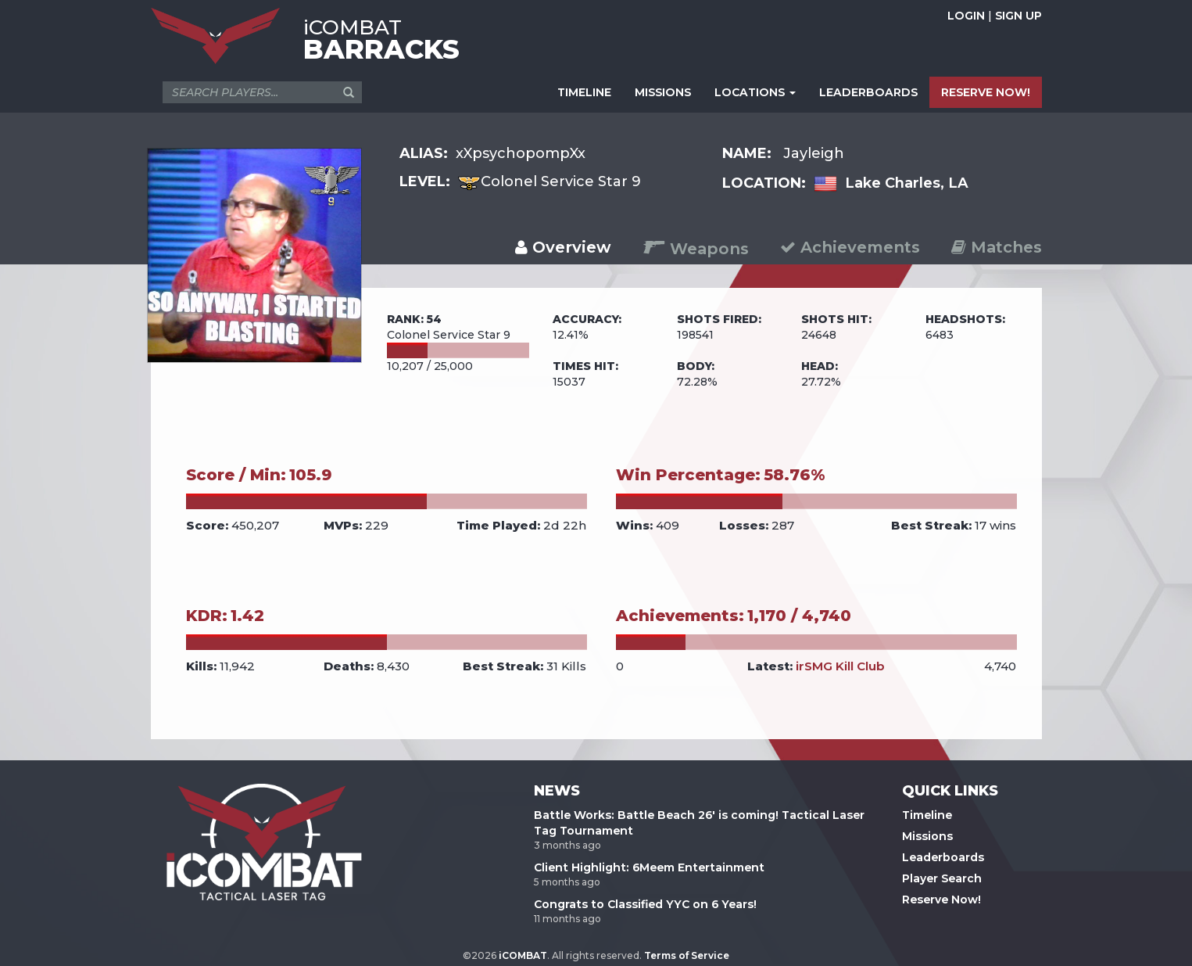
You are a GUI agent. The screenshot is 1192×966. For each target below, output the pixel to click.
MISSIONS (663, 92)
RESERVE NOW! (985, 92)
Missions (927, 836)
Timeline (927, 815)
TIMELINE (584, 92)
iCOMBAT (523, 955)
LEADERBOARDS (868, 92)
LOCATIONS (755, 92)
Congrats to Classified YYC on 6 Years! (645, 904)
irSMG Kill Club (840, 666)
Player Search (942, 878)
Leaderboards (943, 857)
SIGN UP (1018, 16)
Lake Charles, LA (906, 183)
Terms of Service (686, 955)
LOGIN (966, 16)
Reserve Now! (941, 899)
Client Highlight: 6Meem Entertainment (649, 867)
